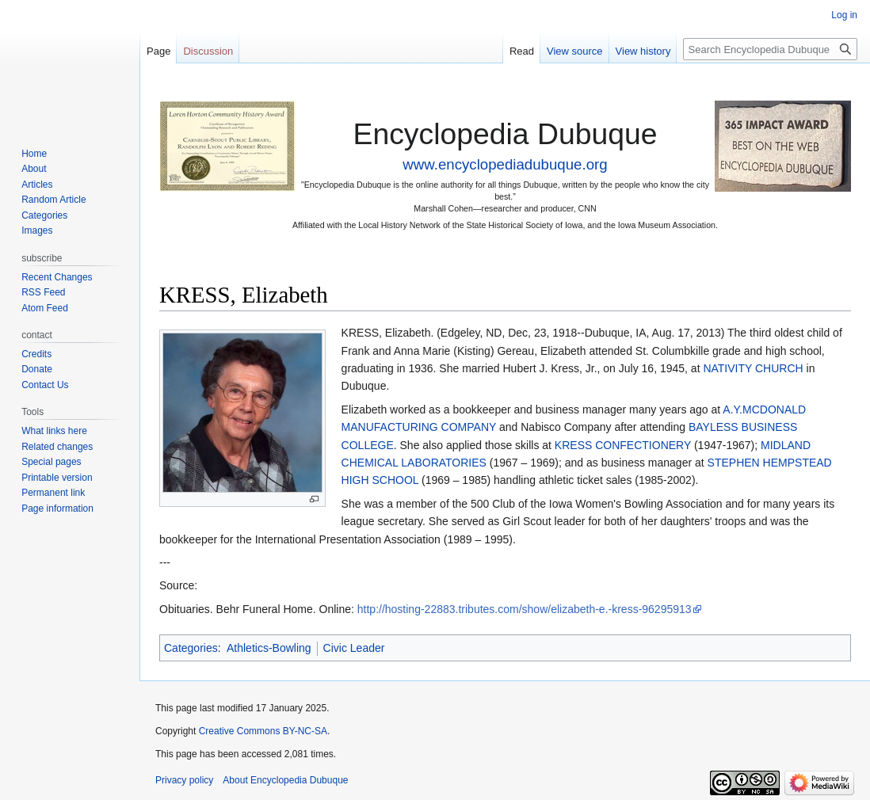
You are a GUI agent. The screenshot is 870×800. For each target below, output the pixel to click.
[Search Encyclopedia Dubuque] (770, 49)
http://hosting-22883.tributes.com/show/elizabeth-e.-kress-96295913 (524, 609)
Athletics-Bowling (269, 648)
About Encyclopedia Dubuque (285, 780)
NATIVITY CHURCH (753, 368)
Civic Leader (354, 648)
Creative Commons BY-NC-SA (263, 731)
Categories (191, 648)
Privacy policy (184, 780)
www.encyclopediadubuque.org (505, 164)
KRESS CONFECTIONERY (623, 445)
